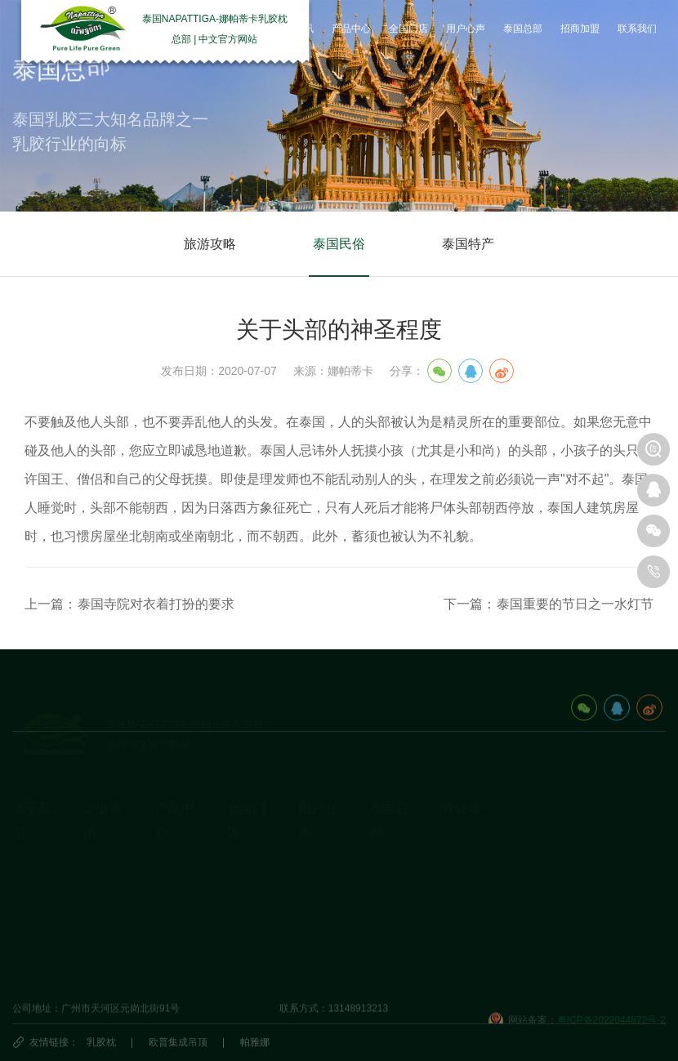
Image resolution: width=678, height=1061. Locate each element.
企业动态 (103, 841)
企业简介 (31, 841)
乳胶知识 (103, 866)
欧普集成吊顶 (178, 1042)
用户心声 (317, 841)
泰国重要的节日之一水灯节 (575, 604)
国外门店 (245, 866)
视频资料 (31, 917)
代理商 (241, 892)
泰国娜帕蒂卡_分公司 (488, 816)
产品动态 (103, 892)
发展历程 (31, 866)
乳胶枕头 (174, 841)
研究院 (313, 866)
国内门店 (245, 841)
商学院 (313, 892)
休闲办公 (174, 892)
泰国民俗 (339, 245)
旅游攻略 (210, 245)
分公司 (460, 783)
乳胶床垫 (174, 866)
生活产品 (174, 917)
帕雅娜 (255, 1042)
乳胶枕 (101, 1042)
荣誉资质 (31, 892)
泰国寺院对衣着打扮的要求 (156, 604)
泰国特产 (468, 245)
